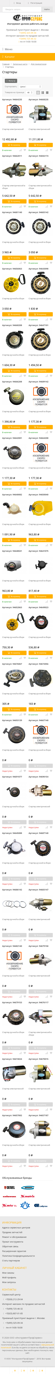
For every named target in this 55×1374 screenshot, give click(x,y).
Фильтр (11, 80)
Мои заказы (8, 1272)
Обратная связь (10, 1246)
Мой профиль (9, 1277)
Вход (17, 3)
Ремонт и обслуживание (14, 1237)
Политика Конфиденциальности (18, 1255)
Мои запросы (9, 1282)
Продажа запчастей (12, 1232)
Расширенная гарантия (14, 1251)
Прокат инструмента (12, 1241)
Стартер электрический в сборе (13, 187)
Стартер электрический (13, 129)
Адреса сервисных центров (16, 1227)
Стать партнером (11, 1260)
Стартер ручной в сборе (13, 242)
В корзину (14, 145)
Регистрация (34, 3)
